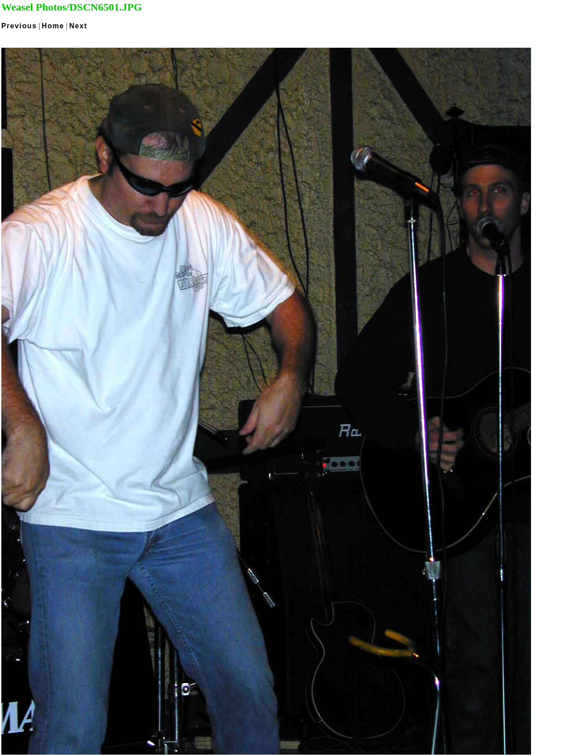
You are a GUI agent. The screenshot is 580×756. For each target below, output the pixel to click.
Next (78, 26)
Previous (19, 26)
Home (53, 26)
